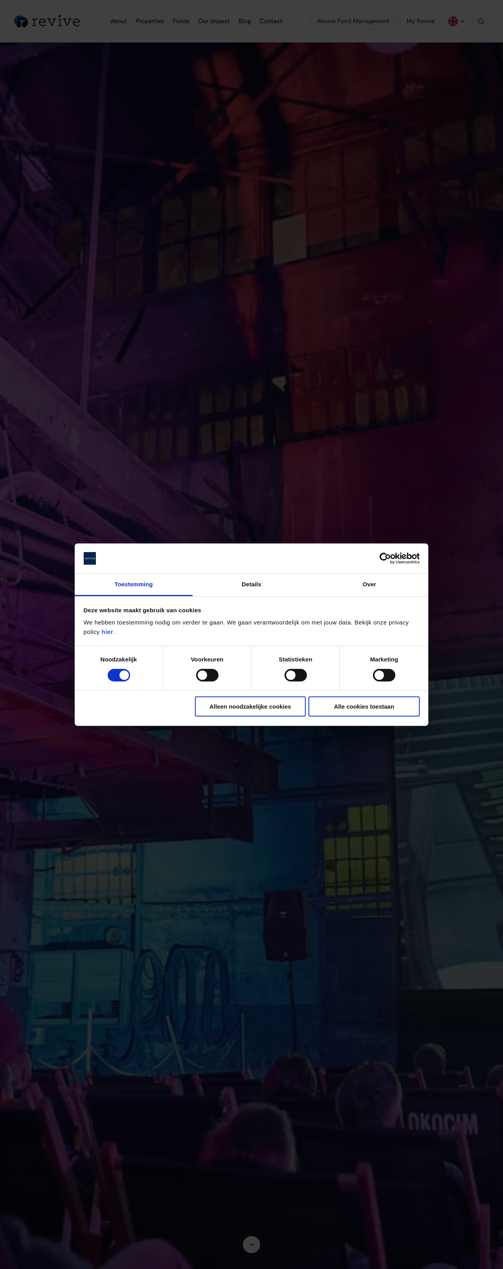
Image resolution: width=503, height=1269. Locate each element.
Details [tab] (251, 584)
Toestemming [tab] (133, 584)
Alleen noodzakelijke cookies (250, 706)
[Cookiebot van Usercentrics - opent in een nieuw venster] (385, 558)
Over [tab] (369, 584)
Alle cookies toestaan (364, 706)
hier (108, 631)
